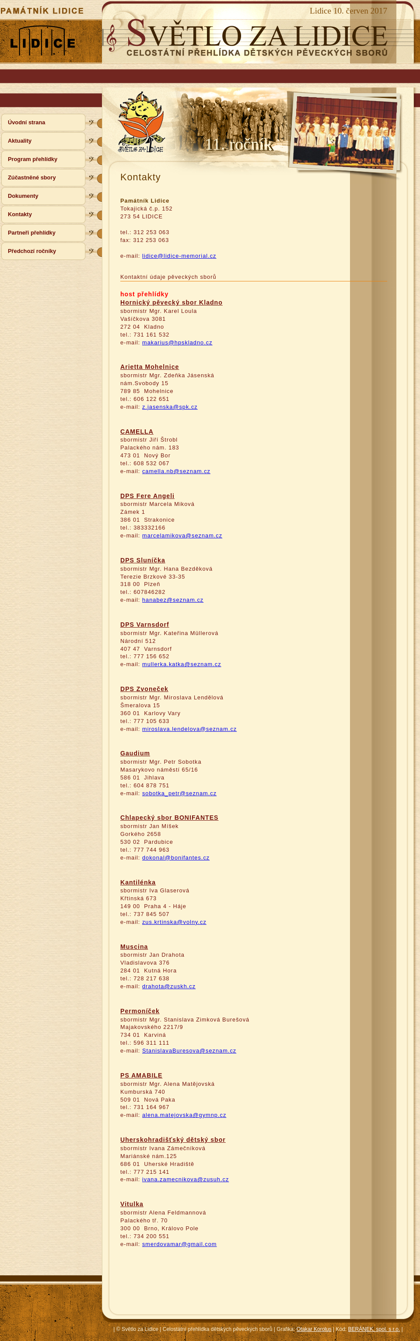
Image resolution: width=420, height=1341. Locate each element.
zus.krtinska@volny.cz (174, 922)
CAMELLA (137, 431)
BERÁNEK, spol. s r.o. (374, 1329)
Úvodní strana (26, 122)
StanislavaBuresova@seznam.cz (189, 1050)
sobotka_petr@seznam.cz (179, 793)
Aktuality (20, 140)
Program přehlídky (32, 159)
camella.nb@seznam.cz (176, 471)
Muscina (134, 946)
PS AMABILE (141, 1075)
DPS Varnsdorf (144, 624)
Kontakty (20, 214)
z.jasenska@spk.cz (170, 407)
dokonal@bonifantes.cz (176, 857)
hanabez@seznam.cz (172, 600)
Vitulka (132, 1204)
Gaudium (135, 753)
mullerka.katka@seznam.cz (181, 664)
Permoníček (140, 1011)
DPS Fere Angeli (147, 495)
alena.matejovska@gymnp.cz (184, 1115)
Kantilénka (138, 882)
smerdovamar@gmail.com (179, 1244)
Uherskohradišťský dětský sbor (173, 1139)
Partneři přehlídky (32, 232)
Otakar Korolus (314, 1329)
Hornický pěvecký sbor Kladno (171, 302)
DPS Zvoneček (144, 688)
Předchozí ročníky (32, 251)
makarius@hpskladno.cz (177, 342)
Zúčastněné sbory (32, 177)
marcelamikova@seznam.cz (182, 535)
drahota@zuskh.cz (169, 986)
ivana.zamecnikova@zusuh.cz (185, 1179)
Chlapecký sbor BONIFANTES (169, 817)
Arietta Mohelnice (149, 366)
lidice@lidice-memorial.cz (179, 256)
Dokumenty (23, 196)
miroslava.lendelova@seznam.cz (189, 729)
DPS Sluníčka (142, 560)
